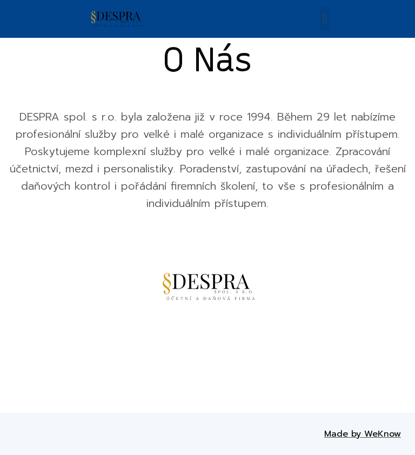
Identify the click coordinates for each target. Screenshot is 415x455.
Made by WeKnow (362, 433)
